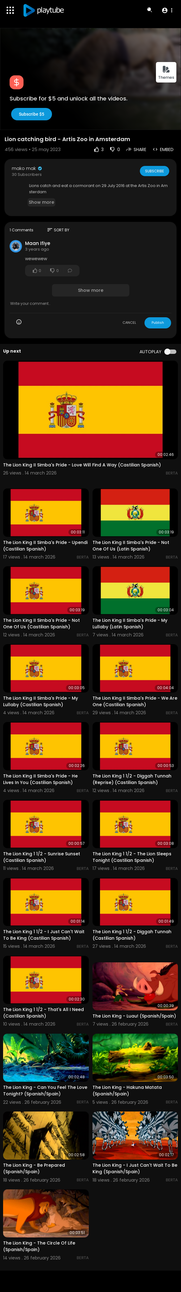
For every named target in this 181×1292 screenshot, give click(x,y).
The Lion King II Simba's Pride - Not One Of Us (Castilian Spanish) (41, 623)
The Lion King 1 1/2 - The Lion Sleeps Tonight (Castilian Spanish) (132, 857)
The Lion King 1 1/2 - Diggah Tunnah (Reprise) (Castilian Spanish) (132, 779)
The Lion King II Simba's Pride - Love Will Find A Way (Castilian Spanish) (82, 465)
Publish (158, 322)
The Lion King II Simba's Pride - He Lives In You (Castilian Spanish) (40, 779)
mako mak (27, 168)
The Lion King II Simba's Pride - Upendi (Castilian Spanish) (45, 545)
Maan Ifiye (37, 243)
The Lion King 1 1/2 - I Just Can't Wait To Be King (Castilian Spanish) (43, 935)
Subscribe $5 (31, 114)
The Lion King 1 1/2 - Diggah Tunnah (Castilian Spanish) (132, 935)
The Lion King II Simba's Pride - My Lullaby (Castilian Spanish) (40, 701)
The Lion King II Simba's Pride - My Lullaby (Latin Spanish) (130, 623)
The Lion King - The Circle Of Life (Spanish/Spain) (39, 1246)
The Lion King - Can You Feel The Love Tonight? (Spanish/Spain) (45, 1090)
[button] (166, 10)
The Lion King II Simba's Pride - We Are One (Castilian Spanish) (135, 701)
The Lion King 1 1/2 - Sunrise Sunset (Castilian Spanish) (41, 857)
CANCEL (129, 322)
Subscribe (154, 170)
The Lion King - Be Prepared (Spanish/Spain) (34, 1168)
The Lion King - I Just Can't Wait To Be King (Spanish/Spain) (135, 1168)
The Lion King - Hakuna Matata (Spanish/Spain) (127, 1090)
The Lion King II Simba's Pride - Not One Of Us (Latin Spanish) (131, 545)
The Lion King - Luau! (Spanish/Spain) (134, 1016)
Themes (166, 72)
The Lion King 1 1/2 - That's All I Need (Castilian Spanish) (43, 1012)
